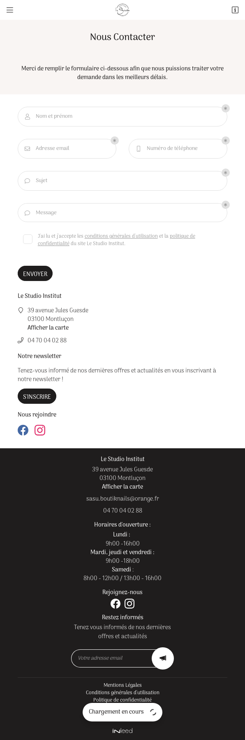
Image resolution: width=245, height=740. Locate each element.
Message (40, 213)
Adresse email (46, 148)
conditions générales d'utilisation (121, 236)
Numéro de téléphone (166, 148)
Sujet (35, 180)
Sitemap (122, 715)
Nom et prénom (47, 116)
